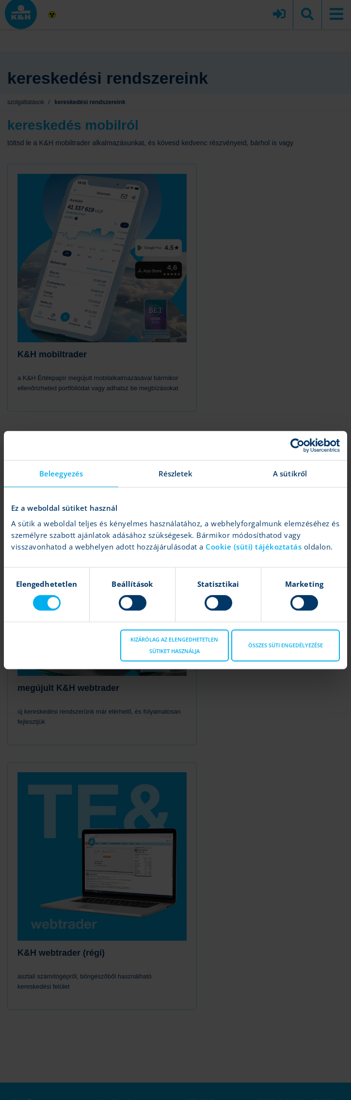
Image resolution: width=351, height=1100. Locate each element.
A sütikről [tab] (290, 473)
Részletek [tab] (176, 473)
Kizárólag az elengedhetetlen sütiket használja (174, 645)
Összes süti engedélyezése (285, 645)
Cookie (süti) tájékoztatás (255, 546)
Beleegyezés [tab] (61, 473)
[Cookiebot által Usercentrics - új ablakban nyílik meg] (297, 445)
